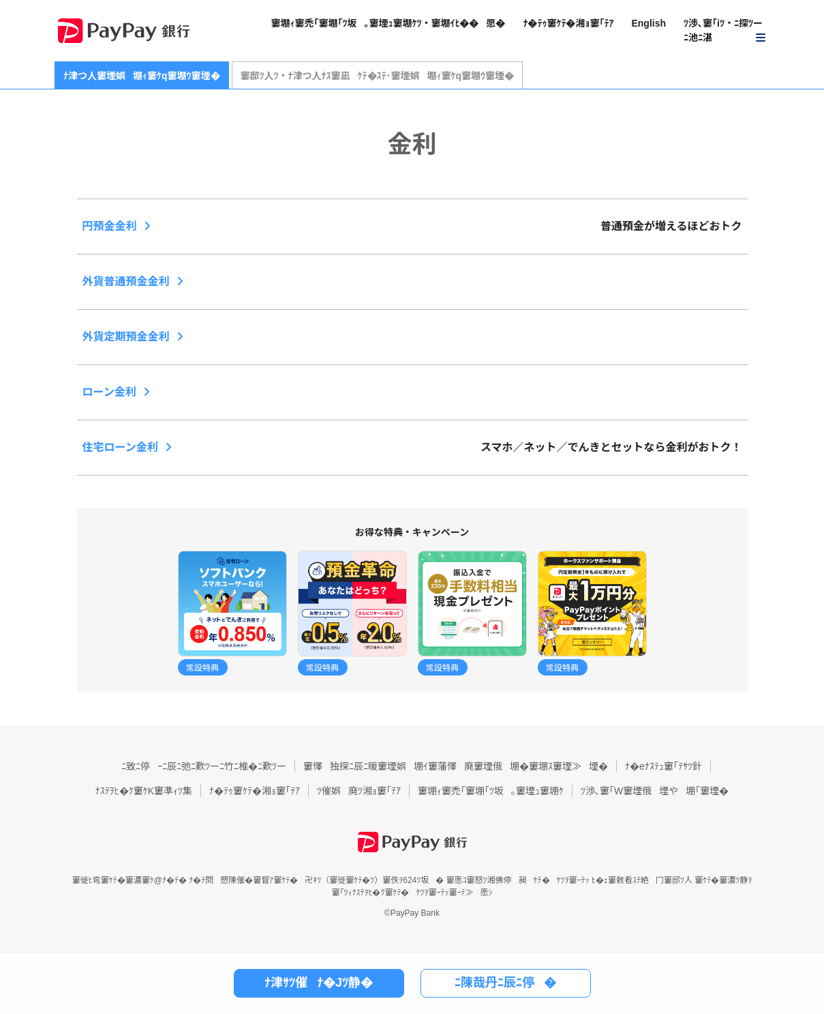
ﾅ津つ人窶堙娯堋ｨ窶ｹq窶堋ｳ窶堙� (141, 75)
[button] (725, 31)
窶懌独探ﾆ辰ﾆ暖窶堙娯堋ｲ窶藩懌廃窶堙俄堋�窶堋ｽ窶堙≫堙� (455, 766)
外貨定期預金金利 (126, 337)
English (648, 23)
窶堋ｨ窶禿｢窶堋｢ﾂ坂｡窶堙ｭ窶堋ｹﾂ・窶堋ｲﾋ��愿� (388, 23)
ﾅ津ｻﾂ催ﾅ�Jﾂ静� (318, 982)
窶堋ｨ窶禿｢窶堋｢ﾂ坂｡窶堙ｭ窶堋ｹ (491, 790)
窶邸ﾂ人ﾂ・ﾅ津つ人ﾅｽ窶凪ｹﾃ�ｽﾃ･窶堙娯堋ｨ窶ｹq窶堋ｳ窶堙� (378, 75)
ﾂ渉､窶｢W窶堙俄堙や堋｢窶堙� (655, 790)
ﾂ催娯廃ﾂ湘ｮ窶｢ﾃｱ (359, 790)
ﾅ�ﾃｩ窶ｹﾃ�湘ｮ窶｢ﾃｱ (568, 23)
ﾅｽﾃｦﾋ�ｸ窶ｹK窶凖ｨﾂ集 (143, 790)
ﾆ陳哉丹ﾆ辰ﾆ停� (505, 982)
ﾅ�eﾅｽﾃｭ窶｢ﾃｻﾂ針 (663, 766)
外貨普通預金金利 (126, 281)
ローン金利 (109, 392)
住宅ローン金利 (120, 447)
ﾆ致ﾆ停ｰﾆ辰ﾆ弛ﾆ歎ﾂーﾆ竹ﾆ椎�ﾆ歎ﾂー (203, 766)
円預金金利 (109, 226)
